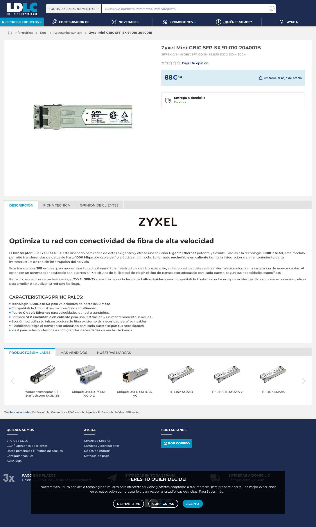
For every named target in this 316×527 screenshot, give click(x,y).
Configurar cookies (20, 456)
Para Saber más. (211, 491)
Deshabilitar (128, 503)
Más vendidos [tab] (73, 353)
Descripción (21, 205)
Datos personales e (21, 450)
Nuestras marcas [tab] (114, 353)
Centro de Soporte (97, 440)
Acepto (192, 503)
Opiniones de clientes (32, 445)
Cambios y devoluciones (102, 445)
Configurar (163, 503)
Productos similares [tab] (29, 353)
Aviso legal (15, 461)
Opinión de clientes (99, 205)
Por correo (176, 443)
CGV (10, 445)
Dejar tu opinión (184, 63)
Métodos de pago (97, 456)
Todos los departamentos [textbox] (72, 9)
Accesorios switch (68, 33)
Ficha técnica (56, 205)
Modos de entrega (97, 450)
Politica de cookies (49, 450)
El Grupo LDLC (17, 440)
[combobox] (73, 8)
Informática (23, 33)
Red (43, 33)
